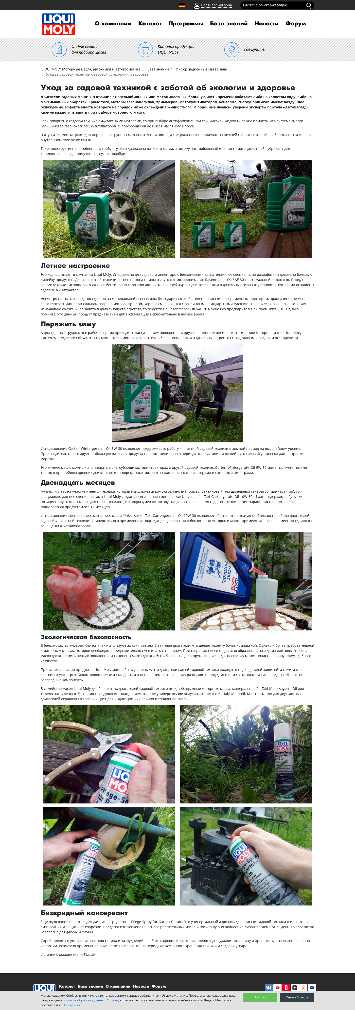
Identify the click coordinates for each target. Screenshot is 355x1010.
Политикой (72, 1005)
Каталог (150, 24)
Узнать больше (297, 997)
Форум (295, 24)
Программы (186, 24)
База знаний (229, 24)
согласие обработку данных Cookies (90, 1000)
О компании (113, 24)
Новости (267, 24)
